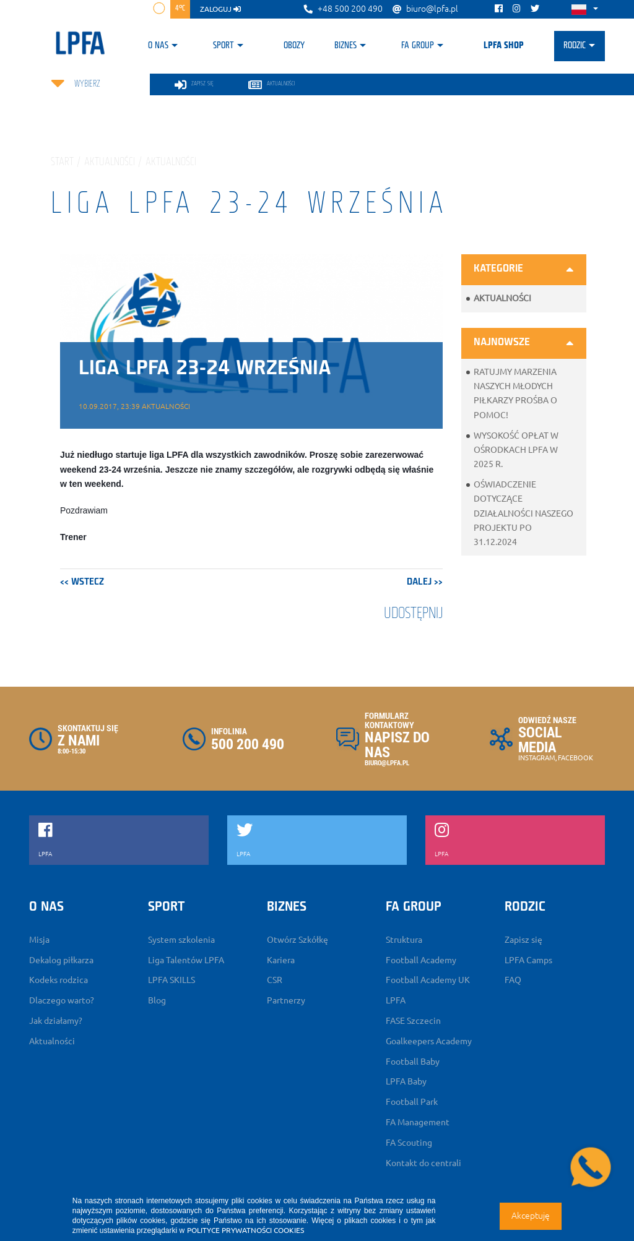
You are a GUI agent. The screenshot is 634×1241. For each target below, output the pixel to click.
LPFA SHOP (504, 45)
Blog (157, 1000)
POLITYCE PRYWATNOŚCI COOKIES (245, 1230)
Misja (39, 940)
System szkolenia (181, 940)
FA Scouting (409, 1143)
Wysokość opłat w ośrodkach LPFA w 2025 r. (516, 450)
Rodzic (574, 45)
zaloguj (220, 9)
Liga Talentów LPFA (186, 960)
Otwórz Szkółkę (297, 940)
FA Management (417, 1122)
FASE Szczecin (413, 1021)
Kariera (281, 960)
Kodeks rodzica (58, 980)
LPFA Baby (406, 1081)
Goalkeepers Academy (429, 1041)
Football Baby (413, 1062)
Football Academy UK (428, 980)
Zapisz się (523, 940)
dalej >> (425, 582)
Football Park (412, 1102)
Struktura (404, 940)
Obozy (294, 45)
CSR (274, 980)
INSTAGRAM (536, 758)
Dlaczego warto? (61, 1000)
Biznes (345, 45)
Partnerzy (286, 1000)
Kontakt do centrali (423, 1163)
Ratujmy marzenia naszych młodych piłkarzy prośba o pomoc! (515, 393)
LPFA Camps (528, 960)
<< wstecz (82, 582)
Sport (223, 45)
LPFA (396, 1000)
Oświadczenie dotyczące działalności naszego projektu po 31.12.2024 (523, 513)
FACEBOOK (575, 758)
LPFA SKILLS (171, 980)
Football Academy (421, 960)
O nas (158, 45)
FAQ (513, 980)
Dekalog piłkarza (61, 960)
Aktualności (502, 298)
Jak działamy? (55, 1021)
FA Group (417, 45)
